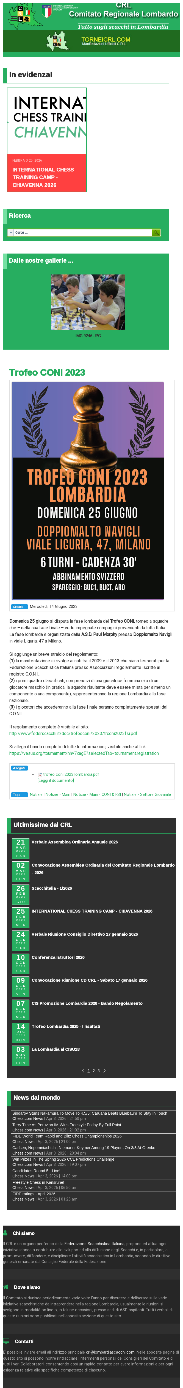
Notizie (36, 794)
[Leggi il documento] (56, 780)
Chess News (23, 1141)
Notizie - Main (58, 794)
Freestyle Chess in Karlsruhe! (38, 1182)
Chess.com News (27, 1118)
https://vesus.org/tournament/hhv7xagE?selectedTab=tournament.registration (84, 753)
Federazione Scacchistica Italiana (94, 1244)
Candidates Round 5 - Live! (36, 1171)
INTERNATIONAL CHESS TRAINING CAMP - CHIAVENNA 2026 (43, 177)
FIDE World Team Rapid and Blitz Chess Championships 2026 (67, 1136)
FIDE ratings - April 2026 (34, 1194)
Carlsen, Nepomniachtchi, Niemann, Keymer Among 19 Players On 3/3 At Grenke (83, 1147)
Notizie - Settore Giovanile (147, 794)
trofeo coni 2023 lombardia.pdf (71, 774)
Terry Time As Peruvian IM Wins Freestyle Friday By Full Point (66, 1125)
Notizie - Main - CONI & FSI (97, 794)
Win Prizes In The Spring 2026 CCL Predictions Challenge (63, 1159)
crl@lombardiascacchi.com (110, 1352)
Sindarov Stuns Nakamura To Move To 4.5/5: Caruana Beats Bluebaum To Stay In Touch (89, 1113)
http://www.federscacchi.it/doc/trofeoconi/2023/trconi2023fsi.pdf (73, 733)
